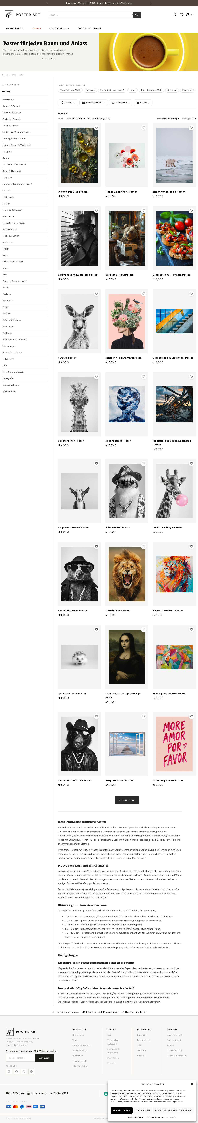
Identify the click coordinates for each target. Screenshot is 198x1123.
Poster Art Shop (9, 75)
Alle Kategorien (10, 85)
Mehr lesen (48, 59)
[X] (24, 1071)
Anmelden (44, 1058)
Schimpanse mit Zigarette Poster (77, 274)
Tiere (74, 1040)
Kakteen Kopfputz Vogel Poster (123, 357)
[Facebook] (16, 1071)
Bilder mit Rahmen (176, 1055)
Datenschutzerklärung (154, 1117)
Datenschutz (143, 1040)
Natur (132, 90)
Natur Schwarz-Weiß (151, 90)
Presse (170, 1045)
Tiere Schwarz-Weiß (70, 90)
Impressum (171, 1117)
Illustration (77, 1055)
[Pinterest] (31, 1071)
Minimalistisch (79, 1061)
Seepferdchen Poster (71, 440)
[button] (191, 1084)
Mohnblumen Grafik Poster (121, 191)
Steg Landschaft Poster (119, 780)
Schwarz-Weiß (79, 1050)
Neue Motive (78, 1035)
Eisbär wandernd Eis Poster (169, 191)
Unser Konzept (174, 1035)
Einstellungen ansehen (173, 1110)
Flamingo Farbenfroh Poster (169, 693)
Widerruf (141, 1050)
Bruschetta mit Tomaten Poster (171, 274)
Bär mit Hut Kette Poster (72, 610)
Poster (6, 91)
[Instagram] (9, 1071)
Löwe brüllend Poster (118, 610)
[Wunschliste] (182, 15)
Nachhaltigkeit (174, 1040)
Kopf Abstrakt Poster (118, 440)
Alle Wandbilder (80, 1066)
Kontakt (111, 1063)
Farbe (62, 113)
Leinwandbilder (175, 1050)
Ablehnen (143, 1110)
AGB (139, 1045)
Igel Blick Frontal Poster (72, 693)
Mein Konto (113, 1057)
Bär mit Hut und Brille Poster (75, 780)
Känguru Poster (67, 357)
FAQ (109, 1035)
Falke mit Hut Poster (117, 527)
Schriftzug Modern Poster (168, 780)
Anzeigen (186, 118)
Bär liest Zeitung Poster (119, 274)
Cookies (141, 1055)
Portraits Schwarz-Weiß (112, 90)
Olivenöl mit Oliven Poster (73, 191)
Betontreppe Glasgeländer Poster (173, 357)
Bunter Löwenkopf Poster (168, 610)
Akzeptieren (121, 1110)
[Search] (137, 15)
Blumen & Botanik (81, 1045)
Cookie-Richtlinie (135, 1117)
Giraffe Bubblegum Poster (168, 527)
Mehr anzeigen (127, 800)
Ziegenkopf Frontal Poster (73, 527)
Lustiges (90, 90)
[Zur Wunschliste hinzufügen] (96, 127)
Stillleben (172, 90)
